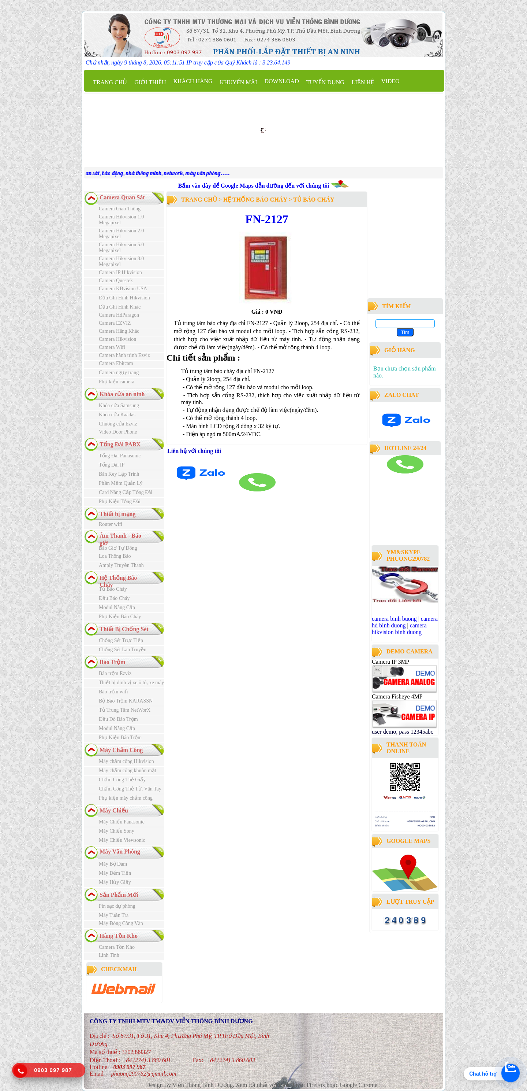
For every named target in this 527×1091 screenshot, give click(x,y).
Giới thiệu (150, 82)
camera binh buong (394, 619)
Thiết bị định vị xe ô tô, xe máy (131, 682)
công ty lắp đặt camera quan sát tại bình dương (403, 523)
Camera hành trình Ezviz (124, 355)
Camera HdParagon (119, 315)
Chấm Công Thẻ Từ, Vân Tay (130, 789)
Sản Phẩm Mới (119, 895)
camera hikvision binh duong (399, 628)
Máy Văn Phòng (120, 851)
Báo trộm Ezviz (115, 673)
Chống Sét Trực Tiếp (121, 640)
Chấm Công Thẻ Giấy (122, 779)
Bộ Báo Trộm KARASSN (126, 701)
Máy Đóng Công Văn (121, 923)
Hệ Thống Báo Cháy (255, 199)
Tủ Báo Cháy (113, 589)
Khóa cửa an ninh (122, 394)
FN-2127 (266, 219)
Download (281, 81)
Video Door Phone (118, 432)
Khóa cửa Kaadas (117, 414)
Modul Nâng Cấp (117, 607)
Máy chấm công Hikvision (126, 761)
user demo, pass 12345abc (402, 732)
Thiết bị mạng (117, 514)
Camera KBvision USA (123, 288)
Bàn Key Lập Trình (119, 474)
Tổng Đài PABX (120, 444)
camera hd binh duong (405, 622)
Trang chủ (110, 82)
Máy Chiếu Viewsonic (122, 840)
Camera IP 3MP (390, 662)
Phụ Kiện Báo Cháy (120, 616)
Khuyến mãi (238, 82)
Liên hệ (363, 82)
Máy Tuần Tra (113, 915)
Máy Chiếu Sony (116, 831)
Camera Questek (116, 280)
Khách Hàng (192, 81)
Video (390, 81)
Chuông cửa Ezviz (118, 424)
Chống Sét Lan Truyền (122, 649)
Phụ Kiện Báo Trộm (120, 737)
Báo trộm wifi (113, 691)
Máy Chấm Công (121, 750)
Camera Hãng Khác (119, 331)
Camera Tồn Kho (117, 947)
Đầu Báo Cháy (114, 598)
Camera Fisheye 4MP (397, 696)
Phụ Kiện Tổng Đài (120, 501)
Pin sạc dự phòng (117, 906)
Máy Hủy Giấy (115, 882)
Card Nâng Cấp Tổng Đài (125, 492)
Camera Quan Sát (122, 197)
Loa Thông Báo (115, 556)
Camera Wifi (112, 347)
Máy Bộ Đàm (113, 864)
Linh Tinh (109, 955)
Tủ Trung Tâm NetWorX (124, 710)
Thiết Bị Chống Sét (124, 629)
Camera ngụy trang (119, 372)
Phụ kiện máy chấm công (126, 798)
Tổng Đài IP (111, 465)
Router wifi (110, 524)
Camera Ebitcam (116, 363)
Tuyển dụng (325, 82)
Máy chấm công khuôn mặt (127, 770)
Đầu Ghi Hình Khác (120, 307)
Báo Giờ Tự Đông (118, 548)
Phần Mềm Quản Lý (120, 483)
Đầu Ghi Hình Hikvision (124, 298)
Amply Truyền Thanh (121, 565)
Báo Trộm (112, 662)
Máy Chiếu (114, 810)
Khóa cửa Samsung (119, 405)
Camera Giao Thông (120, 208)
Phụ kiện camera (116, 381)
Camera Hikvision (117, 339)
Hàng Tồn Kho (119, 936)
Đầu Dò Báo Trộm (118, 719)
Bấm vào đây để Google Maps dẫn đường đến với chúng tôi (254, 186)
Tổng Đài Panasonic (120, 455)
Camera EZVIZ (115, 323)
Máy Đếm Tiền (115, 873)
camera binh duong (392, 476)
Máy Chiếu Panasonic (122, 822)
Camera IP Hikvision (120, 272)
